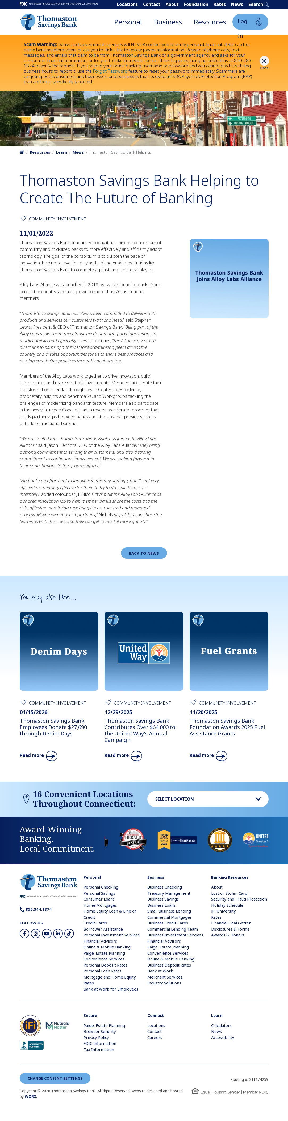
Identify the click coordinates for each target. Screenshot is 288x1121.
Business (168, 22)
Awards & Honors (227, 935)
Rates (220, 4)
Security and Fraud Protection (239, 899)
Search (258, 4)
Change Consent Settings (55, 1078)
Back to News (144, 553)
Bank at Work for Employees (111, 989)
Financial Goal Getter (231, 923)
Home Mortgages (100, 905)
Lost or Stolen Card (229, 893)
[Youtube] (47, 933)
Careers (154, 1037)
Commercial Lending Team (172, 929)
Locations (127, 4)
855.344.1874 (36, 909)
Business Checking (164, 887)
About (172, 4)
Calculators (221, 1025)
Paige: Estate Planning (104, 953)
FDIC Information (100, 1043)
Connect (155, 1015)
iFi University (223, 911)
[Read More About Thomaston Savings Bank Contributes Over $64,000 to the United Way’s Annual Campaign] (144, 686)
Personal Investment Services (112, 935)
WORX (30, 1096)
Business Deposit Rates (169, 965)
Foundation (196, 4)
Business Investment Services (175, 935)
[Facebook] (24, 933)
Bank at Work (160, 970)
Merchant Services (164, 977)
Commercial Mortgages (169, 917)
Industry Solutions (164, 982)
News (237, 4)
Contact (151, 4)
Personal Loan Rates (103, 970)
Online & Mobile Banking (107, 947)
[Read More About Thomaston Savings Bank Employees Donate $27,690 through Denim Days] (59, 686)
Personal (128, 22)
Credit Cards (95, 923)
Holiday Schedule (227, 905)
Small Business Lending (169, 911)
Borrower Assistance (103, 929)
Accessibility (222, 1037)
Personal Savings (99, 893)
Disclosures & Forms (230, 929)
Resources (210, 22)
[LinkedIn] (58, 933)
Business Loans (161, 905)
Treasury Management (168, 893)
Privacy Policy (96, 1037)
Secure (90, 1015)
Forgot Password (110, 71)
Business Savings (163, 899)
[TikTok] (69, 933)
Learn (61, 152)
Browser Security (100, 1031)
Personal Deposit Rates (105, 965)
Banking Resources (229, 877)
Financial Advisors (100, 941)
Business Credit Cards (167, 923)
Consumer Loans (99, 899)
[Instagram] (35, 933)
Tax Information (99, 1049)
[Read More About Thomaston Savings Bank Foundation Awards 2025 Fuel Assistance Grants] (229, 686)
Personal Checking (101, 887)
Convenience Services (104, 959)
